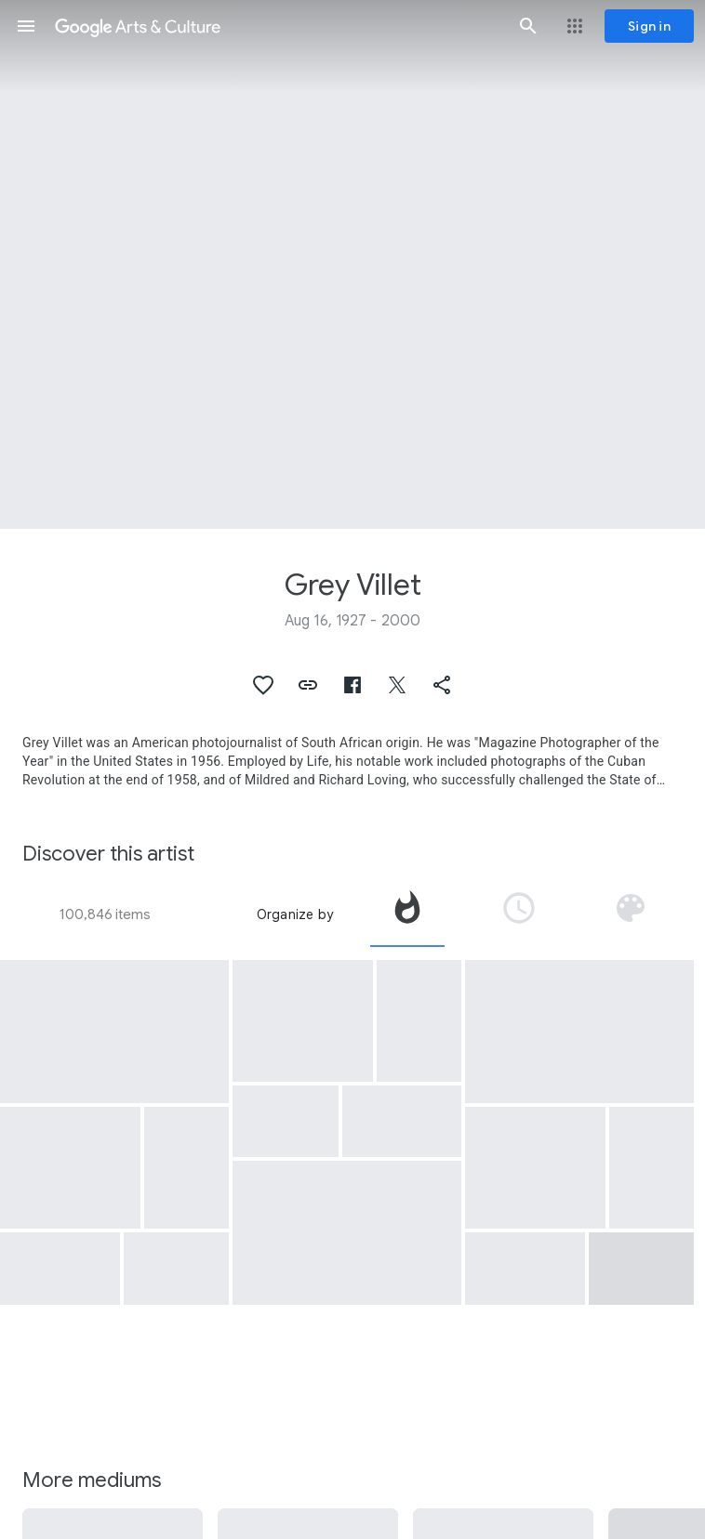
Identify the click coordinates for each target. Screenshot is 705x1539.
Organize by (295, 914)
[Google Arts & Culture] (277, 26)
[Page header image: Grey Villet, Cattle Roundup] (352, 264)
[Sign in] (649, 26)
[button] (26, 26)
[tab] (407, 914)
